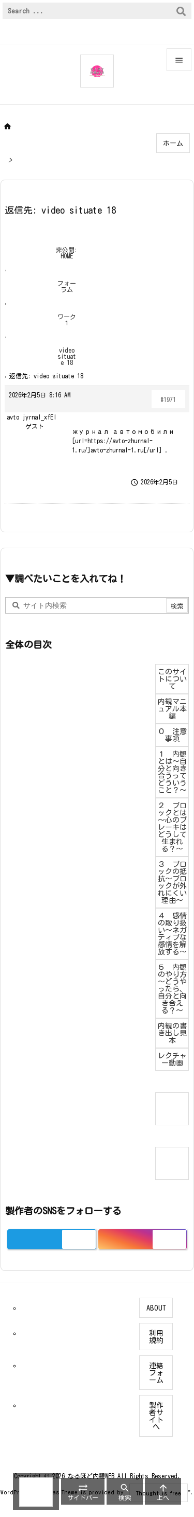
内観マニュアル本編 (172, 709)
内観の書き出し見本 (172, 1033)
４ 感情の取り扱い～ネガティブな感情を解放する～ (172, 933)
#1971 (168, 399)
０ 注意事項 (172, 735)
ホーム (173, 143)
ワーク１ (66, 319)
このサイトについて (172, 679)
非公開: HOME (66, 253)
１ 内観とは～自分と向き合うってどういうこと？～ (172, 772)
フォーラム (66, 286)
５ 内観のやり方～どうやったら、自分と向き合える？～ (172, 989)
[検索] (181, 11)
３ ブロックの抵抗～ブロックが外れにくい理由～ (172, 882)
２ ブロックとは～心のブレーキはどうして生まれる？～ (172, 827)
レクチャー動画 (172, 1059)
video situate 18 (66, 356)
